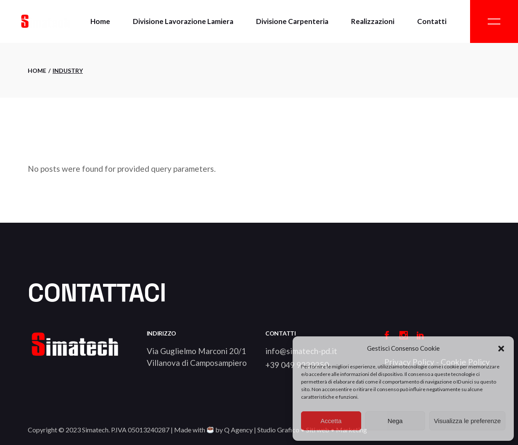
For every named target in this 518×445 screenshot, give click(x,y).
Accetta (330, 420)
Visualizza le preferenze (467, 420)
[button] (501, 348)
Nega (395, 420)
